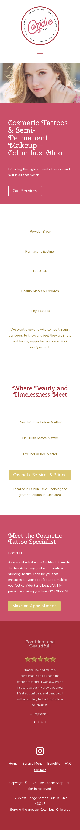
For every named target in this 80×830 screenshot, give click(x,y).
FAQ (68, 764)
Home (13, 764)
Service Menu (32, 764)
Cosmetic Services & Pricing (40, 475)
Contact (40, 770)
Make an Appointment (34, 606)
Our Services (25, 191)
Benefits (53, 764)
